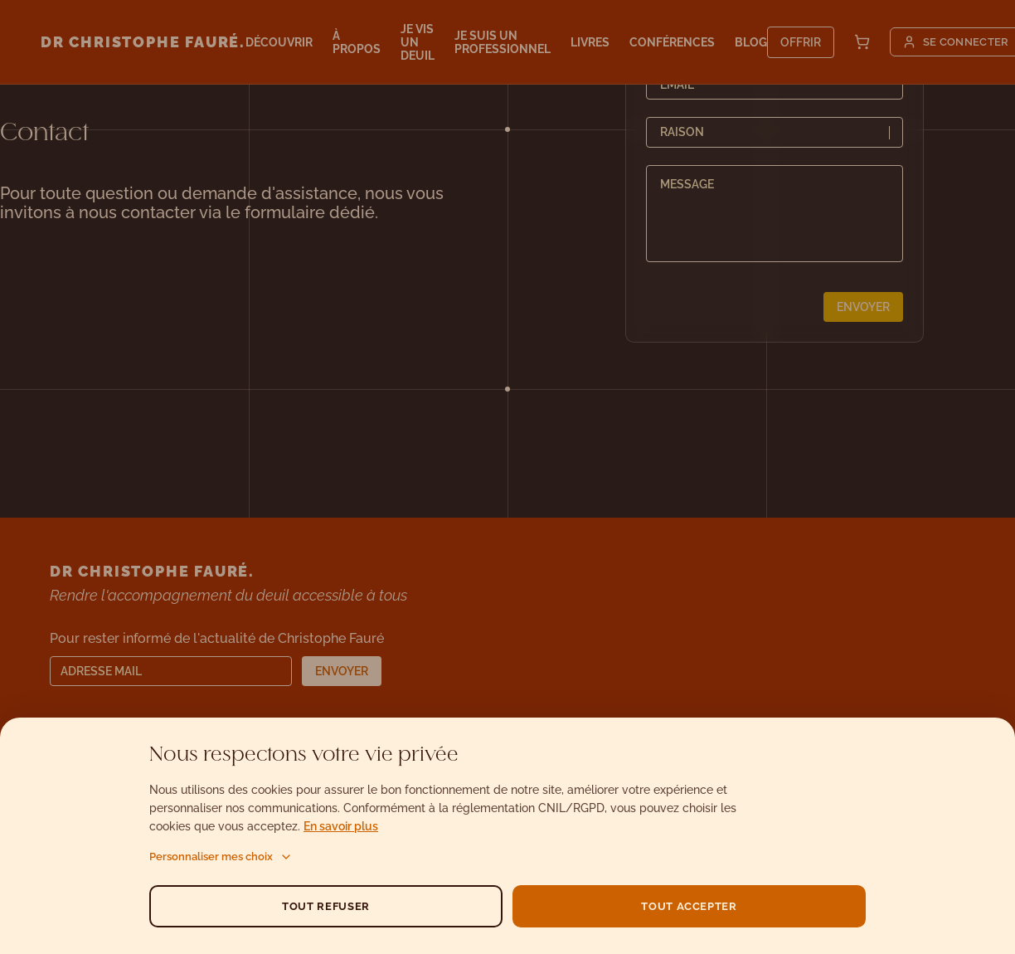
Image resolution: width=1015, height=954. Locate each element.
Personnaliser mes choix (221, 857)
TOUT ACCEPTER (688, 906)
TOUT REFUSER (326, 906)
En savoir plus (341, 826)
